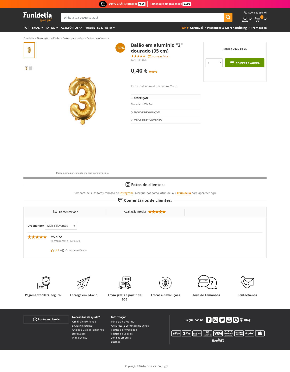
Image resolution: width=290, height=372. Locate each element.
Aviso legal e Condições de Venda (130, 325)
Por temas (31, 28)
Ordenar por (36, 225)
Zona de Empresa (121, 337)
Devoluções (78, 333)
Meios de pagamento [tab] (148, 119)
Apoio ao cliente (46, 319)
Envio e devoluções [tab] (147, 112)
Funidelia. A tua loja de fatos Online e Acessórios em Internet (37, 17)
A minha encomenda (84, 321)
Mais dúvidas (79, 337)
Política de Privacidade (124, 329)
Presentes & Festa (98, 28)
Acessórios (69, 28)
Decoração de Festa (48, 38)
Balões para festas (73, 38)
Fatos (50, 28)
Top (183, 28)
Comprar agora (247, 63)
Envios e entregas (82, 325)
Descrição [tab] (141, 98)
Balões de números (98, 38)
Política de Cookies (122, 333)
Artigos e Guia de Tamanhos (88, 329)
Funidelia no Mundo (122, 321)
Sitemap (115, 341)
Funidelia (28, 38)
